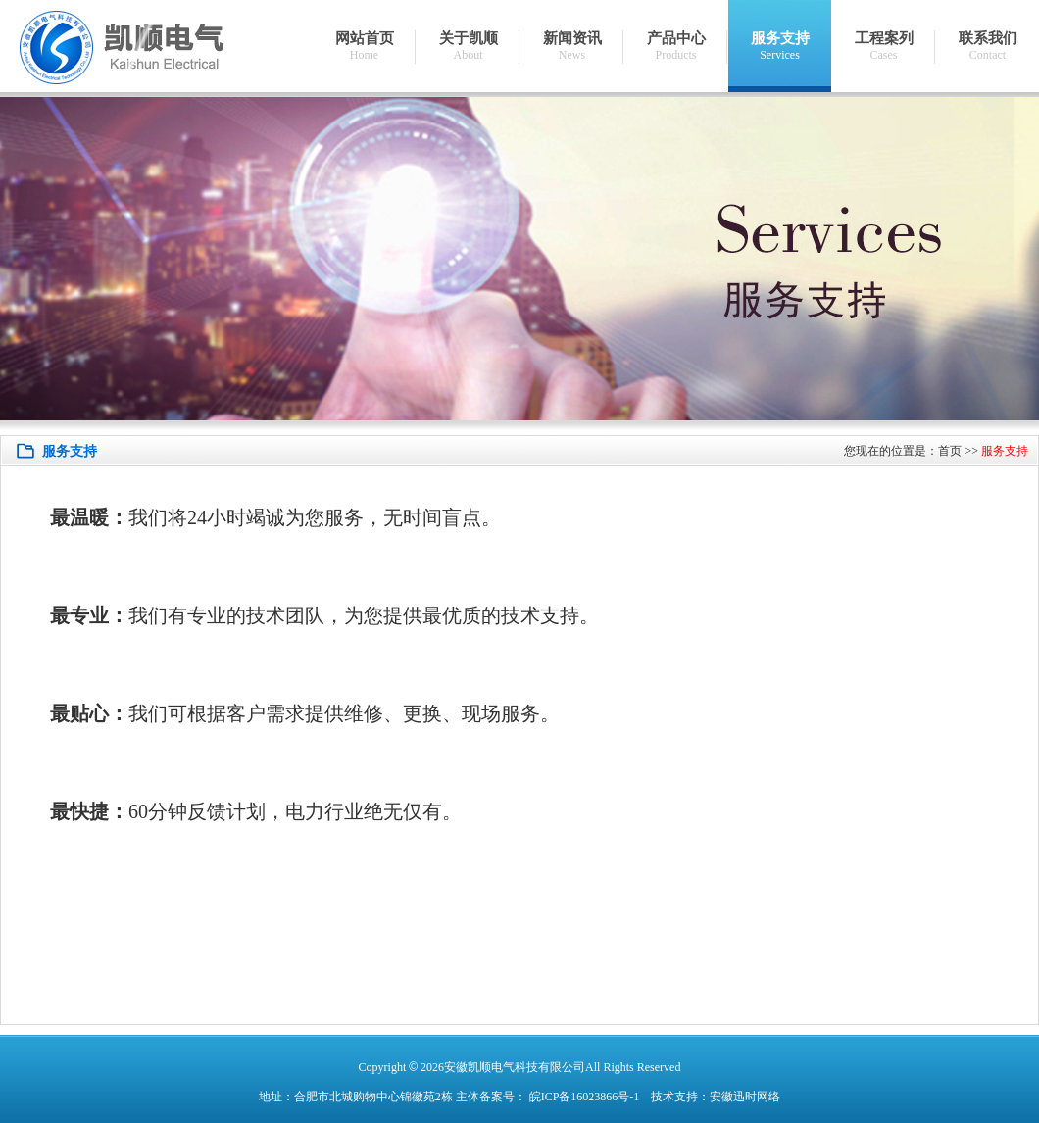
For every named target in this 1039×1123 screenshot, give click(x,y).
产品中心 (675, 46)
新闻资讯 (571, 46)
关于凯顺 (468, 46)
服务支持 (779, 46)
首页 (950, 451)
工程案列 (883, 46)
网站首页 (364, 46)
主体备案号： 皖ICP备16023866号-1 (548, 1096)
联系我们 (987, 46)
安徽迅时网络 (745, 1096)
